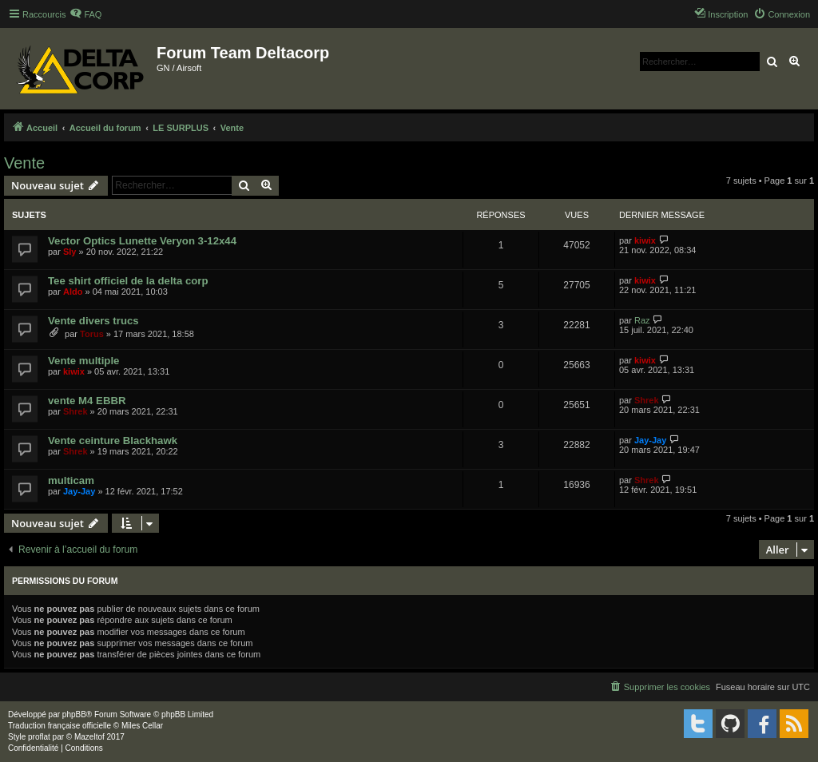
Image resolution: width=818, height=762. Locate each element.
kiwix (645, 240)
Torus (92, 334)
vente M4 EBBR (86, 401)
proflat (39, 736)
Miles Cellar (142, 725)
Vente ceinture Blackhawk (112, 440)
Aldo (72, 291)
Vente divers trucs (93, 321)
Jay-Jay (650, 440)
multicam (71, 480)
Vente (24, 163)
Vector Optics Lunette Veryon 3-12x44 (142, 241)
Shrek (75, 411)
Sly (70, 251)
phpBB (74, 714)
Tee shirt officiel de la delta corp (128, 281)
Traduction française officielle (59, 725)
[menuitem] (85, 14)
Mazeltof (89, 736)
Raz (642, 320)
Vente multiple (83, 361)
